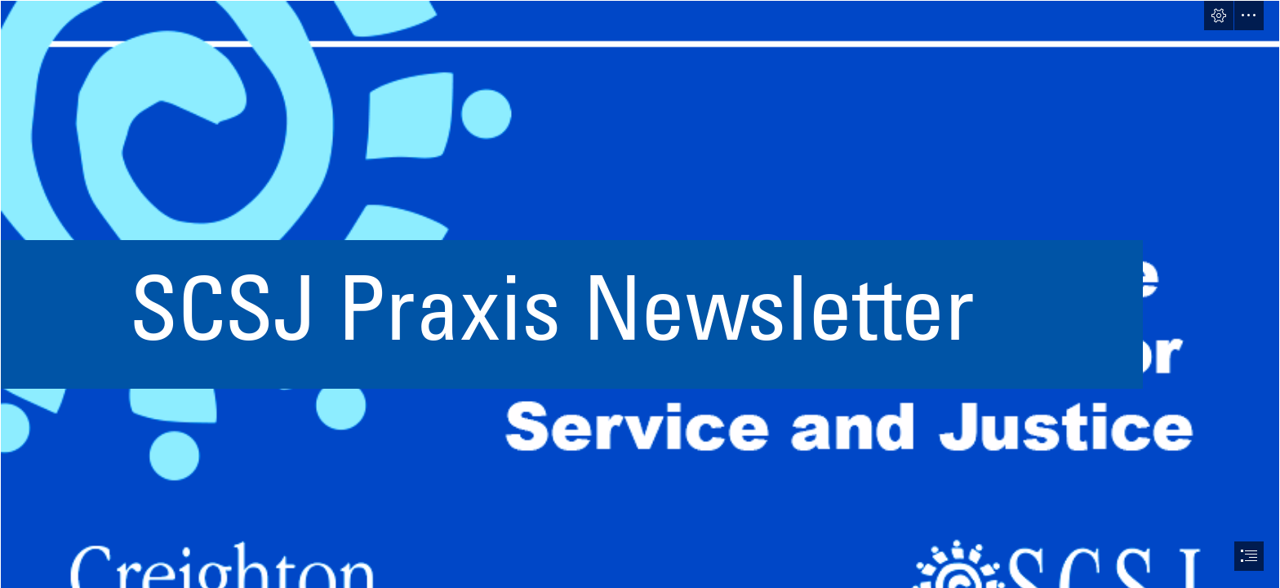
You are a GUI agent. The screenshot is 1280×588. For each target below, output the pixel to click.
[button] (1218, 15)
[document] (640, 294)
